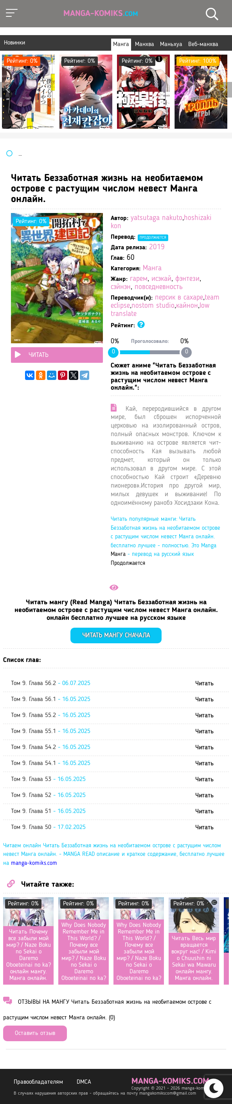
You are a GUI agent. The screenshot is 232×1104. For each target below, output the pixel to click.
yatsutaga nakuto (156, 218)
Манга (152, 268)
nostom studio (152, 306)
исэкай (161, 279)
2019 (157, 247)
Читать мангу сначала (116, 635)
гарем (138, 279)
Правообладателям (38, 1082)
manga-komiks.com (34, 863)
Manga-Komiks (100, 13)
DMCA (84, 1082)
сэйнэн (121, 287)
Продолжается (153, 238)
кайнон (187, 306)
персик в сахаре (179, 298)
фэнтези (187, 279)
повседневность (159, 287)
